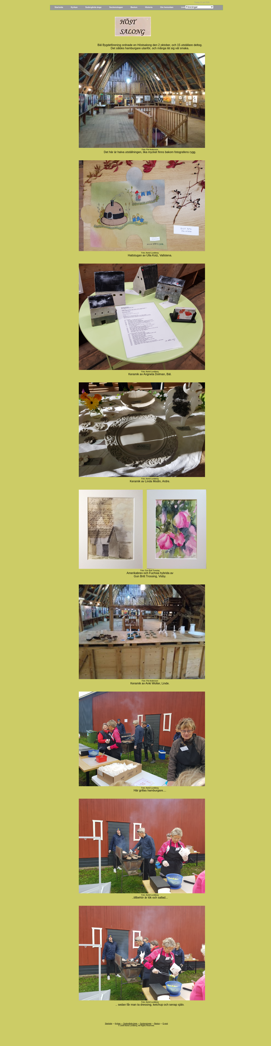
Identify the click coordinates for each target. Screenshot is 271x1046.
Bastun (134, 7)
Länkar (184, 7)
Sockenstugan (116, 7)
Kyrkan (74, 7)
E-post (165, 1024)
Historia (149, 7)
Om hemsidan (166, 7)
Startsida (59, 7)
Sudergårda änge (93, 7)
